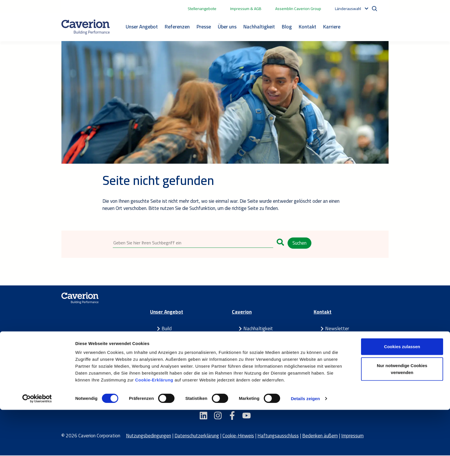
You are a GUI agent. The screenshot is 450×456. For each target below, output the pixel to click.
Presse (204, 26)
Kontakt (307, 26)
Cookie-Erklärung (155, 426)
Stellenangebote (202, 8)
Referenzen (177, 26)
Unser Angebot (142, 26)
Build (167, 329)
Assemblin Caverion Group (298, 8)
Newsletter (337, 329)
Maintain (170, 343)
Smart (168, 336)
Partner (169, 350)
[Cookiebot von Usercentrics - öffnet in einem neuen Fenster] (37, 444)
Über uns (227, 26)
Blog (287, 26)
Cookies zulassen (402, 392)
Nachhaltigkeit (259, 26)
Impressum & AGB (245, 8)
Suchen (299, 243)
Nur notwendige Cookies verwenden (402, 415)
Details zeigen (305, 444)
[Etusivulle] (85, 27)
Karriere (331, 26)
